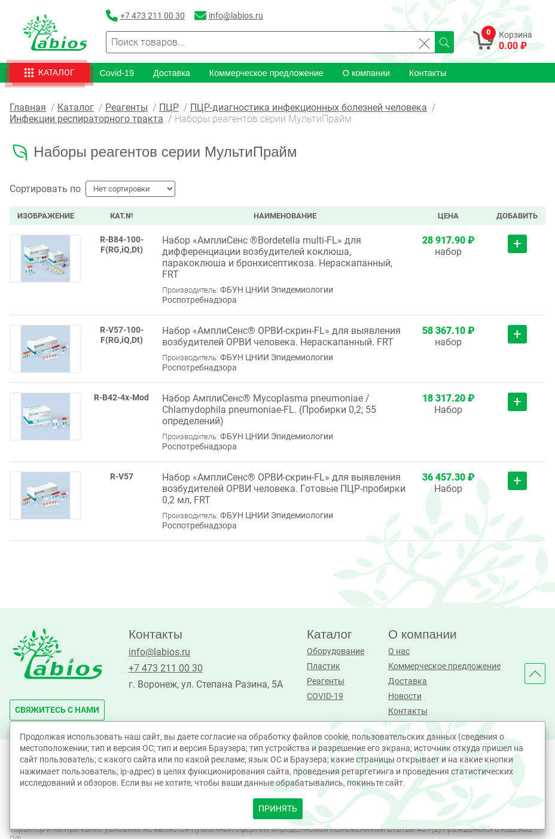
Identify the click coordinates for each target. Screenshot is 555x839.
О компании (366, 72)
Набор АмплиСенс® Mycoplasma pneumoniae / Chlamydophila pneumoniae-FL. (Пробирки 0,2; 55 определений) (269, 409)
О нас (399, 651)
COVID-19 (325, 696)
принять (277, 809)
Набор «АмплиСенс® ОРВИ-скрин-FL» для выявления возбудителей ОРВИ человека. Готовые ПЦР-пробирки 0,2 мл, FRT (283, 488)
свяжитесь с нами (57, 709)
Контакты (427, 72)
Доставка (171, 72)
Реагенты (325, 681)
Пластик (323, 666)
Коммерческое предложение (266, 72)
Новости (405, 696)
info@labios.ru (159, 651)
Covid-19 (116, 72)
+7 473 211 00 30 (166, 667)
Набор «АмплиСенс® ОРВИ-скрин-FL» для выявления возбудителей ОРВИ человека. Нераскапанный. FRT (281, 335)
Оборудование (335, 651)
